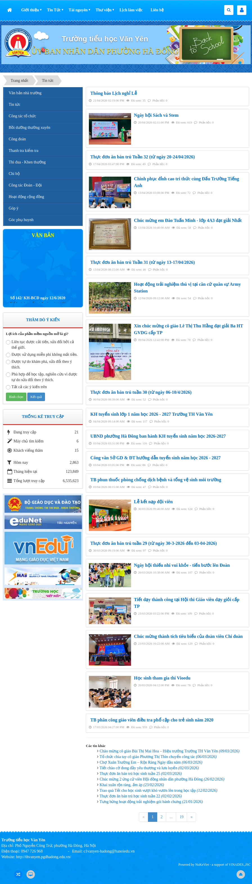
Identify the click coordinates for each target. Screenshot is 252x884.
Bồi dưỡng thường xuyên (29, 127)
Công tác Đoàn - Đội (25, 185)
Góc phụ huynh (21, 220)
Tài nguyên (78, 10)
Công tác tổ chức (22, 116)
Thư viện (103, 10)
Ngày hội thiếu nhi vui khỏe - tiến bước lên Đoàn (182, 565)
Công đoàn (17, 139)
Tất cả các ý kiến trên (26, 387)
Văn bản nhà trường (25, 93)
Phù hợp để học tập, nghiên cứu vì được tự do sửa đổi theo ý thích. (41, 377)
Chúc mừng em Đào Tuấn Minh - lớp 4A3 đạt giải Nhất (188, 220)
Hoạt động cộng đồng (26, 197)
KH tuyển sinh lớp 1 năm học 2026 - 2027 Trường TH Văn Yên (151, 414)
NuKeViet (202, 865)
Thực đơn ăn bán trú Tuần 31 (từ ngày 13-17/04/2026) (142, 262)
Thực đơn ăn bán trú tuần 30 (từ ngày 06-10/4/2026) (141, 392)
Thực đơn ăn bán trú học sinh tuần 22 (141, 796)
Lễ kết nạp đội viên (153, 501)
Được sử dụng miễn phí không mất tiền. (42, 354)
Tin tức (15, 104)
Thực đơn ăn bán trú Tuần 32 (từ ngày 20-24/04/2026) (142, 156)
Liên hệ (157, 10)
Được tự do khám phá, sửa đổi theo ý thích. (39, 364)
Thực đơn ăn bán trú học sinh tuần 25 (141, 773)
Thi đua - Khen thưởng (27, 162)
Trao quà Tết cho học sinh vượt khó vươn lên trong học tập (158, 790)
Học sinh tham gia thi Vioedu (162, 678)
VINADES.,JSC (240, 865)
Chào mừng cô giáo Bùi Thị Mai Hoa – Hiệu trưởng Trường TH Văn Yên (169, 751)
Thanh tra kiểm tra (24, 151)
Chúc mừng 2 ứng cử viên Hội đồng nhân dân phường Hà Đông (162, 779)
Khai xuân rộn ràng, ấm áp (132, 785)
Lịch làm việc (131, 10)
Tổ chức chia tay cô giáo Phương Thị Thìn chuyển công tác (158, 757)
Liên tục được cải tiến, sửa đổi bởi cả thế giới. (40, 345)
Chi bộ (14, 174)
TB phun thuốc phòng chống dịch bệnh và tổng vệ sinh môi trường (155, 479)
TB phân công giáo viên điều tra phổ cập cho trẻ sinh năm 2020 (151, 719)
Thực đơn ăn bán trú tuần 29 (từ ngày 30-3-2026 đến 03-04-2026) (153, 543)
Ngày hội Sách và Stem (156, 115)
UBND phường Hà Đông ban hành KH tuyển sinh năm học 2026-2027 (158, 436)
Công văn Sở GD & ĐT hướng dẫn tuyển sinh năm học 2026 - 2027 (155, 457)
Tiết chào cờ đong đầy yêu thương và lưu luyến (149, 768)
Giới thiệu (30, 10)
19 (181, 817)
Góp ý (14, 208)
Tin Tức (54, 10)
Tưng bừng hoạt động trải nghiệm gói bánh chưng (151, 802)
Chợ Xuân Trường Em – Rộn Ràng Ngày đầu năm (151, 762)
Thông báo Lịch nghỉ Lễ (113, 93)
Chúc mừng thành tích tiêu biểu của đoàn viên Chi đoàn (188, 636)
